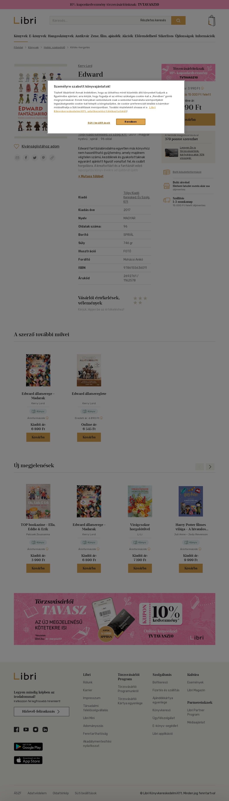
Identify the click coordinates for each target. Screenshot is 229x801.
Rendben (131, 121)
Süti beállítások (99, 122)
